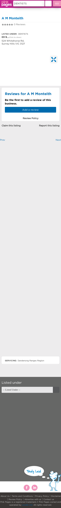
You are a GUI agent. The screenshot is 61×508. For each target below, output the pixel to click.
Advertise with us (32, 499)
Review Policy (15, 499)
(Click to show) (15, 37)
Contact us (48, 499)
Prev (2, 140)
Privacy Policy (42, 496)
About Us (5, 496)
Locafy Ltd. (27, 505)
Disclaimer (56, 496)
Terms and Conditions (22, 496)
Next (58, 140)
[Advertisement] (30, 251)
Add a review (30, 109)
